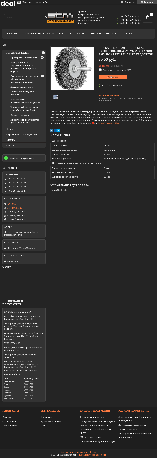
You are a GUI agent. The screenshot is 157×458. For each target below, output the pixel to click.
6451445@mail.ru (15, 208)
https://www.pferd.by (108, 122)
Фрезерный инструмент (23, 57)
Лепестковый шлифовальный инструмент (25, 101)
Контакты (77, 33)
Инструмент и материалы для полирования (24, 121)
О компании (9, 421)
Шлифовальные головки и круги (97, 421)
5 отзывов (130, 2)
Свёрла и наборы (127, 429)
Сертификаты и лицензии (21, 134)
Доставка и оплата (103, 33)
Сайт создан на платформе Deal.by (78, 452)
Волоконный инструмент (132, 424)
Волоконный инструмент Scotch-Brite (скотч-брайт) (24, 108)
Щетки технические (21, 86)
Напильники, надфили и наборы (98, 441)
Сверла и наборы (19, 114)
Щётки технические (91, 437)
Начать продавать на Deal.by (37, 2)
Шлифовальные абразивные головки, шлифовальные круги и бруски (23, 67)
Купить (114, 76)
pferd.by (11, 204)
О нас (60, 33)
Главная (11, 33)
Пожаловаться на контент (92, 455)
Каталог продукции (36, 33)
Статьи (127, 33)
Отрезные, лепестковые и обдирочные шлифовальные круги (96, 429)
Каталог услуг (9, 425)
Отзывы (10, 139)
